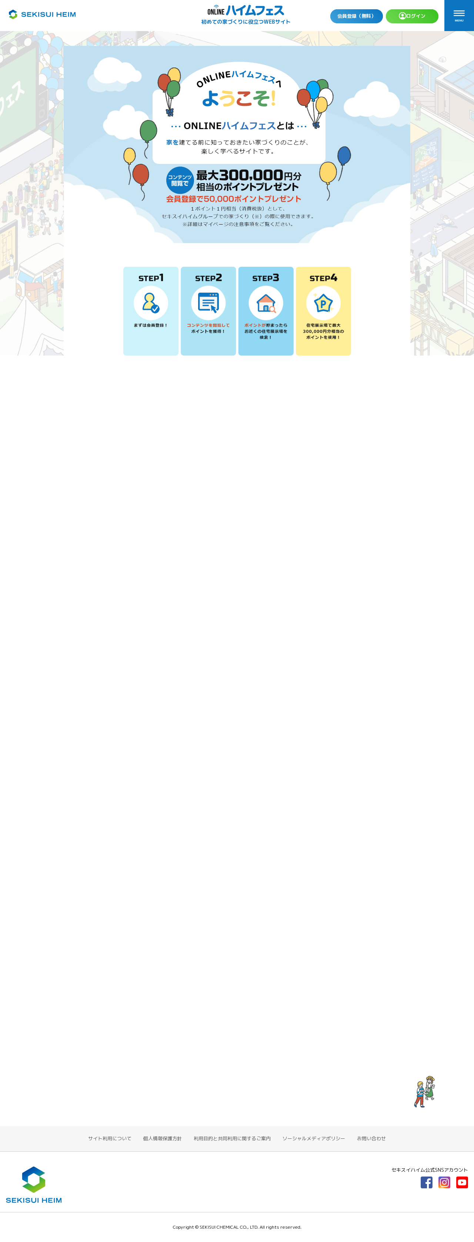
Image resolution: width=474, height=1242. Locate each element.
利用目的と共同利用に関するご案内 (232, 1138)
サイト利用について (109, 1138)
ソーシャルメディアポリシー (314, 1138)
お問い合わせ (371, 1138)
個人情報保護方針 (162, 1138)
